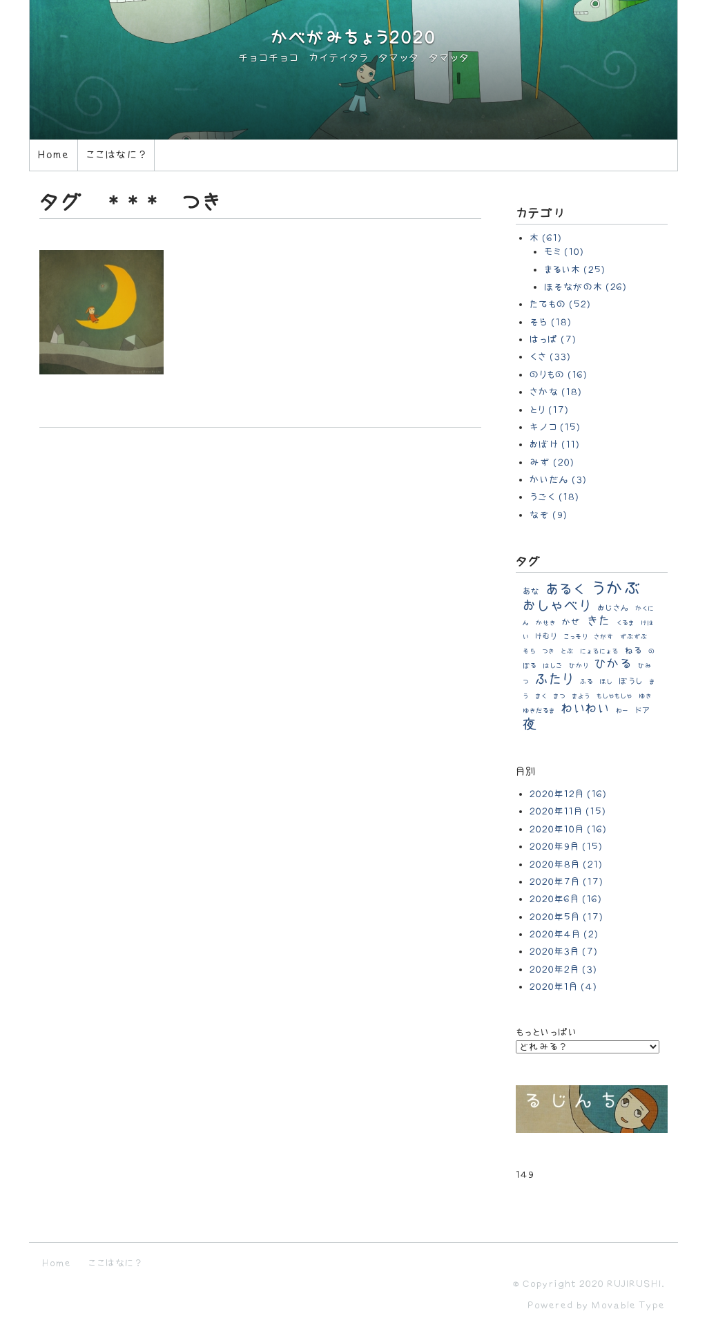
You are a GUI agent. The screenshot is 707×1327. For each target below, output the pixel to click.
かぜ (571, 622)
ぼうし (631, 681)
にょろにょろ (599, 651)
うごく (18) (554, 497)
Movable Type (628, 1305)
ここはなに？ (116, 155)
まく (541, 696)
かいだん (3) (558, 480)
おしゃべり (557, 606)
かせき (546, 623)
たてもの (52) (560, 304)
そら (529, 651)
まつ (559, 696)
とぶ (567, 651)
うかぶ (616, 589)
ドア (642, 710)
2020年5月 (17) (566, 917)
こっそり (575, 636)
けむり (546, 636)
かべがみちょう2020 (353, 38)
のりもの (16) (559, 375)
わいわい (585, 709)
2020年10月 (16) (568, 829)
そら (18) (551, 322)
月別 (526, 772)
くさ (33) (550, 357)
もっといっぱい (546, 1032)
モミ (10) (564, 252)
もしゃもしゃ (614, 696)
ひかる (613, 664)
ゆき (645, 696)
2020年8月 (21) (566, 864)
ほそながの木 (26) (585, 287)
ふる (586, 681)
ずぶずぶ (634, 636)
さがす (604, 636)
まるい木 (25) (575, 270)
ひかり (578, 665)
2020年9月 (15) (566, 846)
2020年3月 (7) (564, 951)
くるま (626, 623)
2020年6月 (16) (566, 899)
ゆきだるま (539, 710)
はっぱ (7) (553, 339)
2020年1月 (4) (563, 987)
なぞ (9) (549, 515)
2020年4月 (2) (564, 934)
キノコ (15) (555, 427)
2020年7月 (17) (566, 882)
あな (531, 591)
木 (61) (546, 238)
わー (622, 710)
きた (598, 621)
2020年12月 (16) (568, 794)
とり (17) (549, 410)
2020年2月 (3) (563, 969)
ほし (605, 681)
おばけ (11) (555, 444)
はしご (553, 665)
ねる (633, 651)
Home (53, 155)
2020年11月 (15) (568, 811)
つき (548, 651)
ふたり (554, 679)
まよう (581, 696)
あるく (565, 590)
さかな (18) (556, 392)
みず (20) (552, 462)
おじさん (613, 608)
